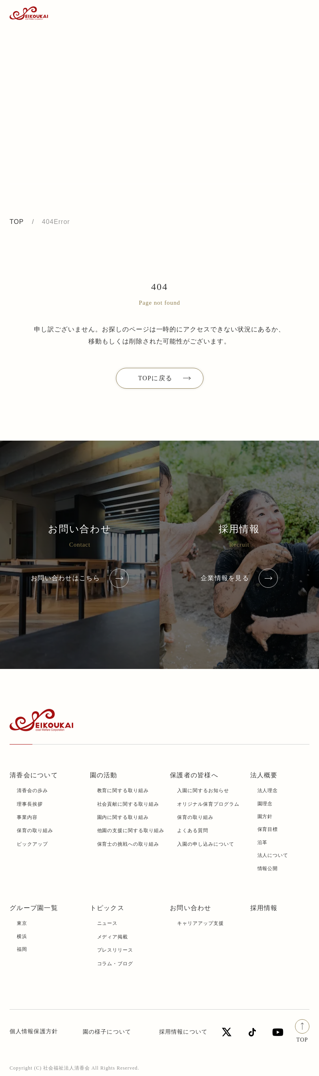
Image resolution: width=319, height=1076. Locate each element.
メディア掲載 (112, 937)
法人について (273, 855)
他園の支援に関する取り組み (130, 830)
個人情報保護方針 (34, 1031)
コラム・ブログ (115, 963)
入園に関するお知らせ (203, 790)
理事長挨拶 (30, 804)
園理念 (265, 804)
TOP (17, 221)
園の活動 (104, 775)
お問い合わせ (190, 907)
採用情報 (264, 907)
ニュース (107, 923)
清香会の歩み (32, 790)
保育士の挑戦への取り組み (128, 844)
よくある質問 (192, 830)
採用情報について (183, 1032)
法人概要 (264, 775)
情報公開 (267, 868)
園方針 (265, 816)
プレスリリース (115, 950)
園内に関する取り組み (123, 817)
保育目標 (267, 829)
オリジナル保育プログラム (208, 804)
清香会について (34, 775)
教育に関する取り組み (123, 790)
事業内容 (27, 817)
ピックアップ (32, 844)
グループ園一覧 (34, 907)
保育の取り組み (35, 830)
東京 (22, 923)
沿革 (262, 842)
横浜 (22, 936)
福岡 (22, 949)
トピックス (107, 907)
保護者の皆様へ (194, 775)
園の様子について (107, 1032)
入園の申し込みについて (205, 844)
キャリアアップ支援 (200, 923)
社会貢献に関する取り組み (128, 804)
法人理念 (267, 790)
